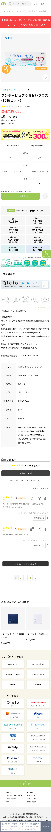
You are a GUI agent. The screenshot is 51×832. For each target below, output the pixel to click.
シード (11, 11)
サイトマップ (32, 795)
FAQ (8, 802)
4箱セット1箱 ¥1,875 (13, 230)
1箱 (13, 220)
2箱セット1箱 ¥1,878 (38, 220)
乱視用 (12, 684)
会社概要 (9, 792)
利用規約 (30, 792)
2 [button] (29, 85)
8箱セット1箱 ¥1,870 (13, 239)
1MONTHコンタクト (12, 674)
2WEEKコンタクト (38, 664)
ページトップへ (25, 784)
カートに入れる (20, 196)
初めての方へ (32, 802)
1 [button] (22, 85)
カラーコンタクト (38, 674)
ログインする (25, 473)
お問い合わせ (11, 798)
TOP (4, 11)
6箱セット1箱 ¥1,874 (38, 230)
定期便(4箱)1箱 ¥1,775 (30, 211)
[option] (13, 626)
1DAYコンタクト (13, 664)
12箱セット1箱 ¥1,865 (38, 239)
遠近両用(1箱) (38, 249)
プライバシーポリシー (14, 795)
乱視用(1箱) (13, 249)
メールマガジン (32, 798)
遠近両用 (38, 684)
